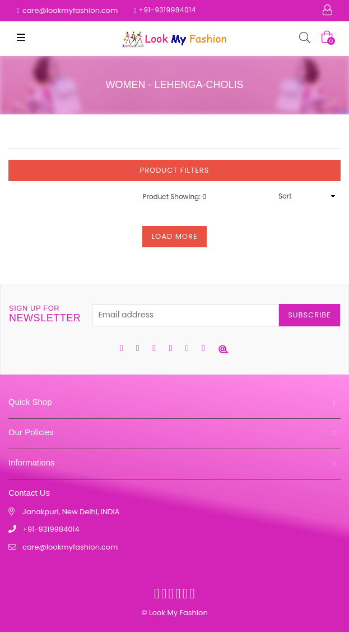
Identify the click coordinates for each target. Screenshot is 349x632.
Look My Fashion (178, 612)
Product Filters (175, 170)
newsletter (45, 314)
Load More (174, 236)
